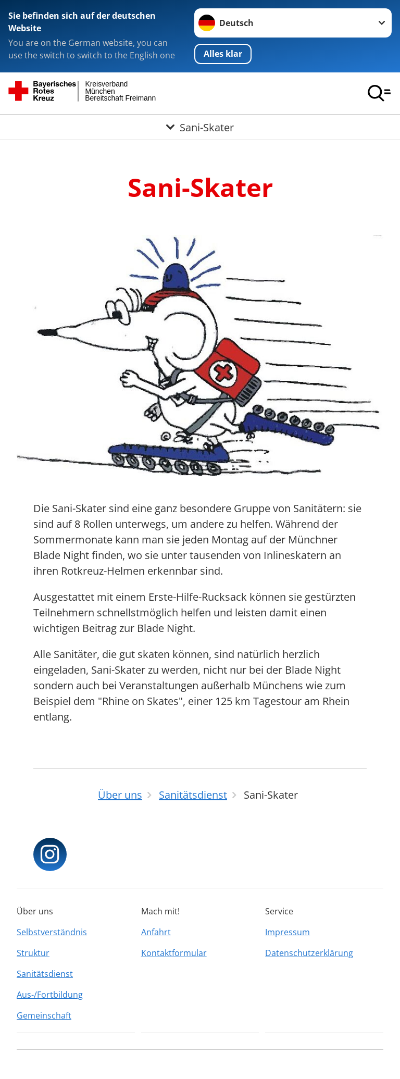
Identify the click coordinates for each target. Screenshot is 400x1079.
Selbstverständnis (52, 932)
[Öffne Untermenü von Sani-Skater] (200, 127)
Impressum (287, 932)
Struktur (33, 953)
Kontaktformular (174, 953)
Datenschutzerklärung (309, 953)
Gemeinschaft (44, 1015)
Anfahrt (156, 932)
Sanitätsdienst (45, 973)
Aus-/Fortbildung (50, 994)
